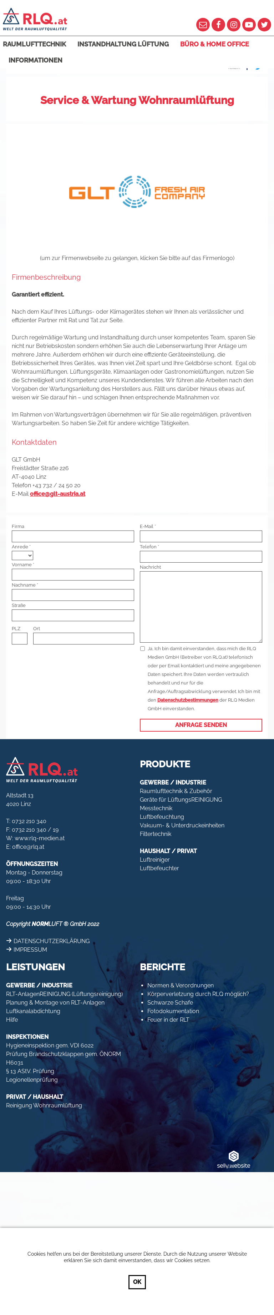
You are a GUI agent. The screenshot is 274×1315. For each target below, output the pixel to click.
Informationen (35, 60)
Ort (36, 628)
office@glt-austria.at (57, 493)
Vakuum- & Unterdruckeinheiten (182, 825)
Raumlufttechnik (34, 44)
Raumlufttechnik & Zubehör (176, 791)
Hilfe (12, 1019)
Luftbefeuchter (159, 868)
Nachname (24, 585)
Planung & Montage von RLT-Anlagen (55, 1002)
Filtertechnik (155, 834)
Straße (19, 605)
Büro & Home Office (214, 44)
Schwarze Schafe (170, 1002)
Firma (18, 526)
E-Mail (146, 526)
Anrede (20, 546)
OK (137, 1282)
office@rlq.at (28, 846)
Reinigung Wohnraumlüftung (44, 1105)
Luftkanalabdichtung (33, 1011)
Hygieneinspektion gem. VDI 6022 (49, 1045)
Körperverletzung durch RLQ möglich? (198, 994)
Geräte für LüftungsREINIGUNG (181, 799)
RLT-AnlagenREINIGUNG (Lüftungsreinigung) (64, 994)
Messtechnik (156, 808)
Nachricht (150, 567)
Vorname (22, 564)
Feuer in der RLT (168, 1019)
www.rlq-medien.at (40, 838)
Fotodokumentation (173, 1011)
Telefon (148, 546)
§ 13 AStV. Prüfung (30, 1071)
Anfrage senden (201, 725)
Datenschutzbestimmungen (187, 700)
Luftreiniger (155, 859)
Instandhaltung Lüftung (123, 44)
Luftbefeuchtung (162, 816)
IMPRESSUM (30, 949)
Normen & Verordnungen (180, 985)
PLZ (16, 628)
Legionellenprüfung (32, 1079)
